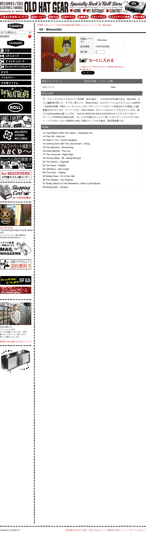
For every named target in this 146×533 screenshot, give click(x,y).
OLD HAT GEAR (6, 228)
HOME (40, 25)
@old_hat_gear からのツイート (16, 341)
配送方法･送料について (117, 530)
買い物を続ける (85, 69)
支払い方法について (97, 530)
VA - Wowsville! (104, 25)
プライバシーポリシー (137, 530)
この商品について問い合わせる (91, 67)
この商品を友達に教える (114, 67)
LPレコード (50, 25)
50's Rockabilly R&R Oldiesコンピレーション (77, 25)
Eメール (22, 238)
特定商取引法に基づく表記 (76, 530)
